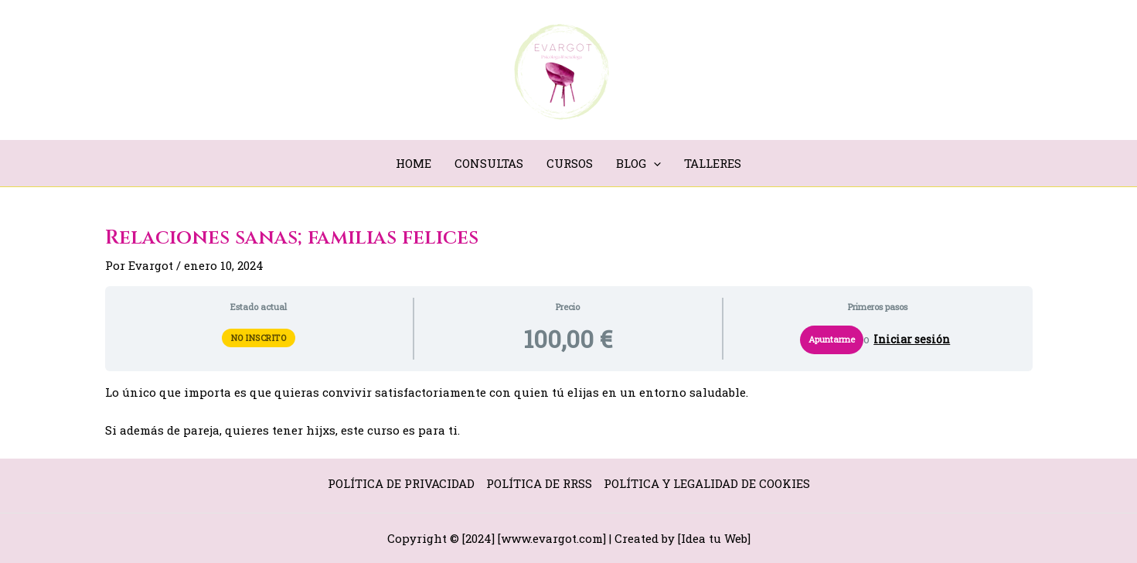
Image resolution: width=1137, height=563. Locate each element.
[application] (653, 163)
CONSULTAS (488, 163)
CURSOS (569, 163)
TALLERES (712, 163)
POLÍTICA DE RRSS (539, 483)
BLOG (638, 163)
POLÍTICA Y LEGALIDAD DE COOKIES (707, 483)
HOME (413, 163)
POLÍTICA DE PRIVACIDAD (401, 483)
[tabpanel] (569, 411)
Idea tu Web (714, 538)
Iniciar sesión (911, 339)
